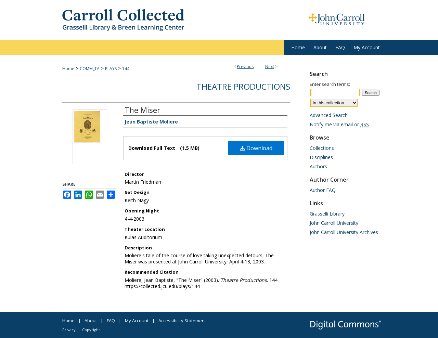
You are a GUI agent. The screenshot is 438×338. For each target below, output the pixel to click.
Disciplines (321, 157)
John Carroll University (334, 223)
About (91, 320)
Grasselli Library (327, 213)
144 (125, 69)
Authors (318, 166)
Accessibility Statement (182, 320)
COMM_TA (90, 69)
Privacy (69, 329)
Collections (322, 148)
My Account (137, 320)
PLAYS (111, 69)
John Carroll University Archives (344, 232)
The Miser (142, 110)
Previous (245, 66)
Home (68, 69)
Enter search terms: (330, 84)
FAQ (111, 320)
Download (256, 148)
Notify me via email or (339, 124)
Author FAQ (323, 190)
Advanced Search (329, 115)
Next (269, 66)
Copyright (91, 329)
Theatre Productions (243, 86)
